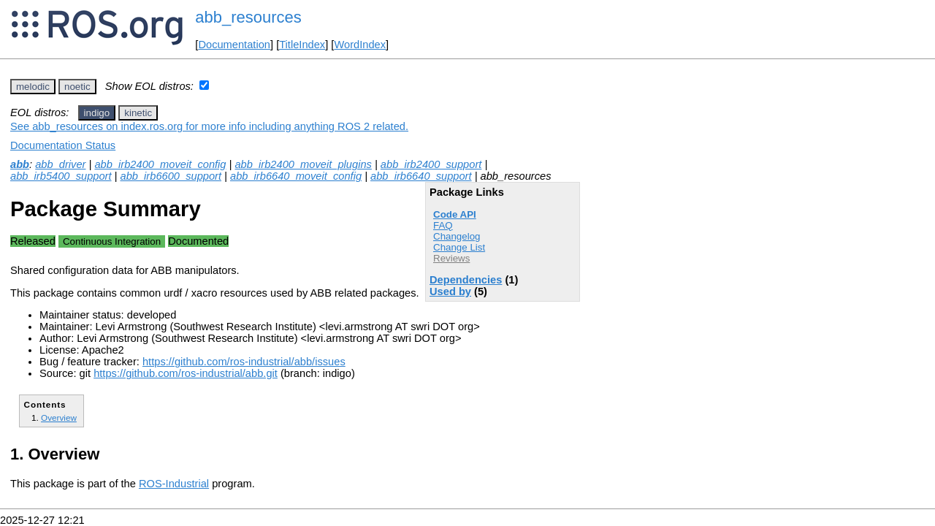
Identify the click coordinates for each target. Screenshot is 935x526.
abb (19, 164)
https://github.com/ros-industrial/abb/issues (244, 361)
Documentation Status (62, 145)
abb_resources (248, 17)
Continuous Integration (112, 241)
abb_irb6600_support (171, 176)
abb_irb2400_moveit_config (160, 164)
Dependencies (466, 280)
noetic (77, 86)
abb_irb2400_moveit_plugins (302, 164)
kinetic (138, 112)
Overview (59, 417)
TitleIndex (302, 44)
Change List (459, 247)
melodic (33, 86)
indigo (97, 112)
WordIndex (360, 44)
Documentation (234, 44)
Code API (454, 214)
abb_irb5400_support (61, 176)
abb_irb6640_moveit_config (296, 176)
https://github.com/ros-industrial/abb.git (186, 373)
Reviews (451, 258)
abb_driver (60, 164)
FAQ (443, 225)
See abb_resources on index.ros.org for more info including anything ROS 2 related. (209, 126)
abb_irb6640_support (421, 176)
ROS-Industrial (174, 483)
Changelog (456, 236)
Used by (450, 291)
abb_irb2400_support (431, 164)
